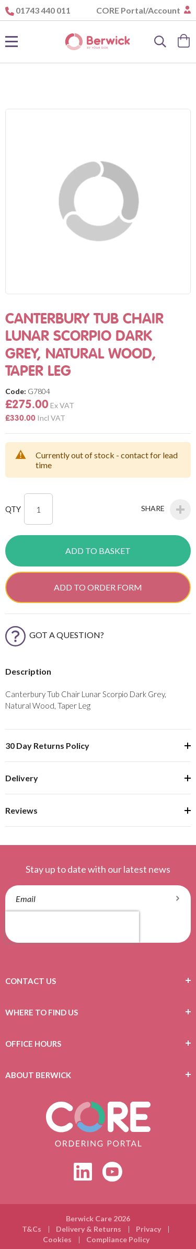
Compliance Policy (117, 1239)
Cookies (57, 1239)
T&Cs (31, 1228)
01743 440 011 (43, 10)
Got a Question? (54, 635)
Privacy (148, 1228)
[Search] (160, 41)
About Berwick (38, 1075)
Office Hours (33, 1043)
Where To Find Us (41, 1012)
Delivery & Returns (88, 1228)
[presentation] (72, 927)
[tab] (98, 981)
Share (166, 509)
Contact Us (30, 981)
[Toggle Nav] (11, 41)
